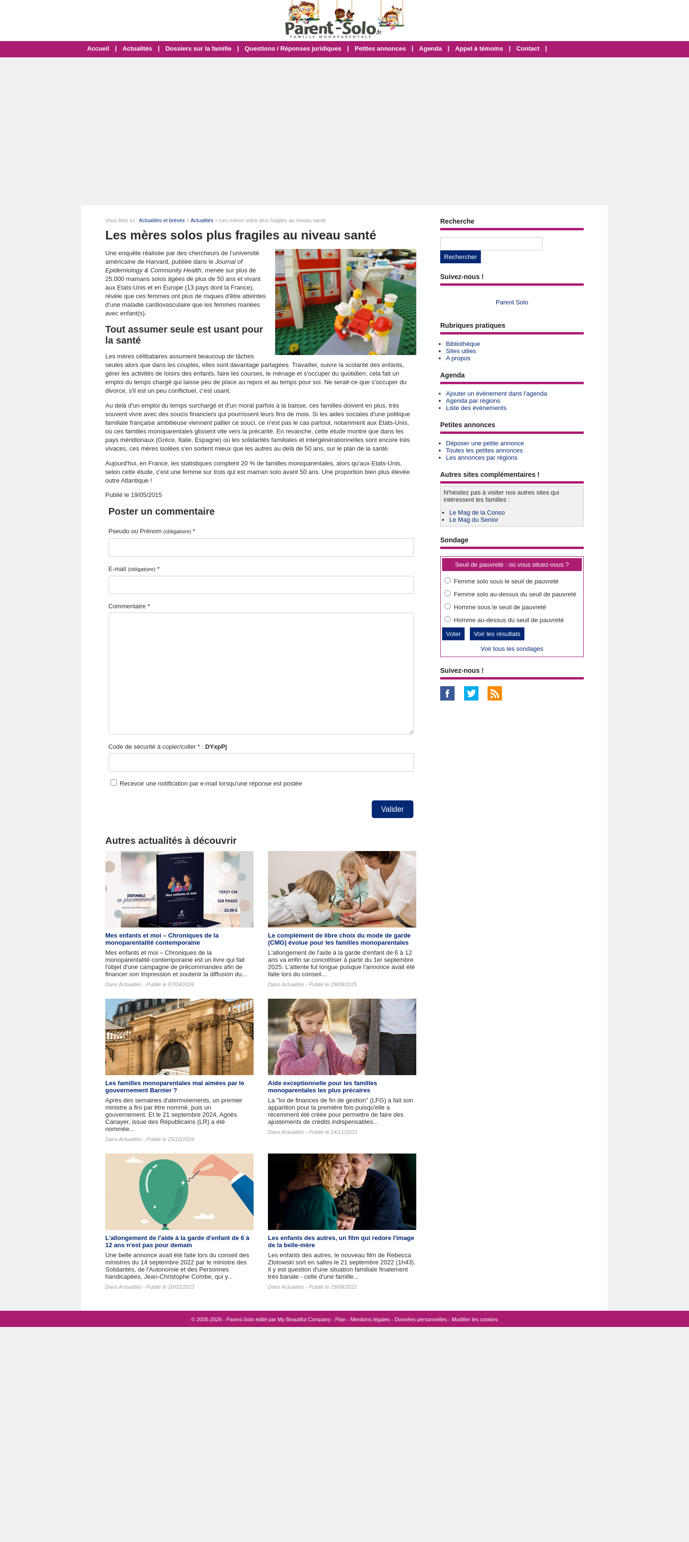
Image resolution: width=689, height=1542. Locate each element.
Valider (392, 809)
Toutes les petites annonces (484, 450)
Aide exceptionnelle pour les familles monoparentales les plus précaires (322, 1086)
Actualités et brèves (162, 220)
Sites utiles (461, 351)
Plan (340, 1319)
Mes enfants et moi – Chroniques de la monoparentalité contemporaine (162, 939)
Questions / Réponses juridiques (292, 48)
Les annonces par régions (482, 457)
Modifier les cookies (475, 1319)
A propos (458, 358)
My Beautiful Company (304, 1319)
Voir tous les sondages (512, 648)
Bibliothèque (463, 343)
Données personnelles (421, 1319)
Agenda (430, 48)
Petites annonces (380, 48)
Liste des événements (476, 407)
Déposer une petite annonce (485, 443)
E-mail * (134, 568)
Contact (527, 48)
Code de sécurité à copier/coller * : (168, 746)
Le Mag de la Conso (477, 512)
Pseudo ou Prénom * (152, 531)
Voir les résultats (497, 633)
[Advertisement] (344, 131)
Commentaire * (129, 606)
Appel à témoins (479, 48)
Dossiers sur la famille (199, 48)
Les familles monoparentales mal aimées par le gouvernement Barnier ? (174, 1086)
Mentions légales (370, 1319)
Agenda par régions (473, 400)
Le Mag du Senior (474, 519)
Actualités (137, 48)
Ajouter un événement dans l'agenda (496, 393)
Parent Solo (512, 302)
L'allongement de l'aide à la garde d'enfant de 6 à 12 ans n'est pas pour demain (177, 1241)
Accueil (98, 48)
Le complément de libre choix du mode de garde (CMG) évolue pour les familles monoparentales (339, 939)
